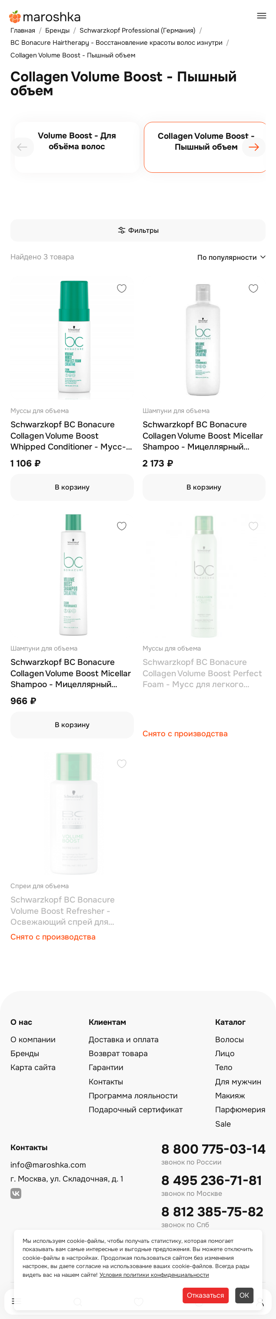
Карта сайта (33, 1067)
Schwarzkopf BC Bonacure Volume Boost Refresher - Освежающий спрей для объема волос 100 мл (62, 911)
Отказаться (205, 1295)
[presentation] (22, 147)
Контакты (106, 1082)
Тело (224, 1067)
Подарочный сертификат (136, 1109)
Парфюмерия (240, 1109)
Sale (223, 1124)
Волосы (229, 1039)
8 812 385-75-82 (212, 1212)
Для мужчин (238, 1082)
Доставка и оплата (124, 1039)
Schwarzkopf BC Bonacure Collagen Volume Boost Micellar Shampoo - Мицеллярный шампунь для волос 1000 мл (203, 436)
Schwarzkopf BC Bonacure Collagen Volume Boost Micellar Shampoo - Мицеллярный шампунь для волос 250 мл (70, 674)
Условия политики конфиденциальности (154, 1275)
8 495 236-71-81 (211, 1181)
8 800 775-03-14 (213, 1149)
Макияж (230, 1096)
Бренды (24, 1053)
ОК (244, 1295)
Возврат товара (118, 1053)
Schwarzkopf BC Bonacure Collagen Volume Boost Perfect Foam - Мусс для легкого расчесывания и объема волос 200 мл (204, 674)
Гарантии (106, 1067)
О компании (33, 1039)
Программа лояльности (133, 1096)
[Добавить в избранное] (121, 289)
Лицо (225, 1053)
